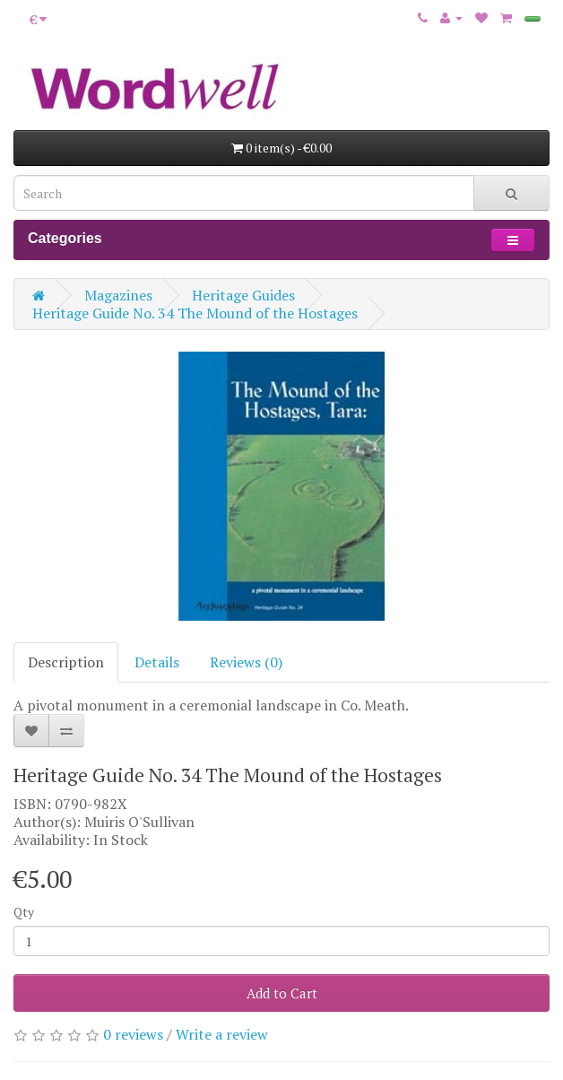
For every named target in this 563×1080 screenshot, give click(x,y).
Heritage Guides (243, 295)
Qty (23, 911)
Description (66, 662)
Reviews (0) (246, 662)
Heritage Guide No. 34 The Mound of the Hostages (195, 313)
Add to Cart (282, 993)
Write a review (222, 1034)
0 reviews (133, 1034)
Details (156, 662)
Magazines (118, 295)
